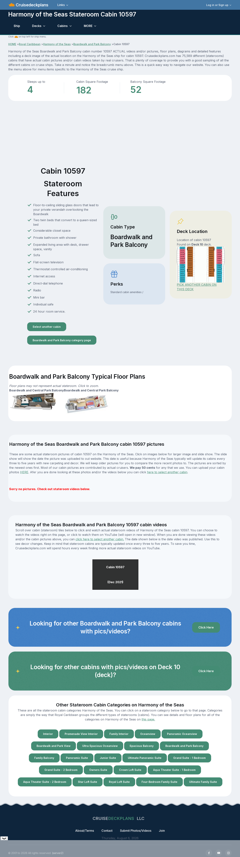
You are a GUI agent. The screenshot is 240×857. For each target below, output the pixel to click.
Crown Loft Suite (130, 769)
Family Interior (119, 733)
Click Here (206, 627)
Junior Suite (108, 757)
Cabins (62, 26)
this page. (148, 719)
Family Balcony (44, 757)
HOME (12, 44)
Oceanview (147, 733)
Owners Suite (98, 769)
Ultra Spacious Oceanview (100, 745)
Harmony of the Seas (57, 44)
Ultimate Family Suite (203, 781)
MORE (88, 26)
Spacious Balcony (142, 745)
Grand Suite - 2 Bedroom (60, 769)
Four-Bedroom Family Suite (159, 781)
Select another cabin (47, 326)
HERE (24, 472)
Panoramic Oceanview (182, 733)
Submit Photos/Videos (135, 830)
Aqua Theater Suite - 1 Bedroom (174, 769)
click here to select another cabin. (100, 539)
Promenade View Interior (81, 733)
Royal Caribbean (29, 44)
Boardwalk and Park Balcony (92, 44)
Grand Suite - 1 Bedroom (189, 757)
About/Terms (84, 830)
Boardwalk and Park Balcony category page (62, 340)
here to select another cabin (167, 472)
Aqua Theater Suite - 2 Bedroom (44, 781)
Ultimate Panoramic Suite (144, 757)
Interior (48, 733)
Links (61, 5)
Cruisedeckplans (31, 4)
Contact (106, 830)
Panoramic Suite (77, 757)
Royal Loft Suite (119, 781)
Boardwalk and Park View (53, 745)
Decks (36, 26)
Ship (17, 26)
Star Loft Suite (87, 781)
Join (162, 830)
